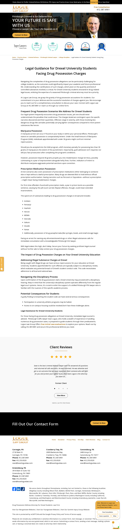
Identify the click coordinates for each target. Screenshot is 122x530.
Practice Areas (64, 2)
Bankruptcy (77, 2)
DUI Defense (44, 2)
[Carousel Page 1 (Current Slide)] (55, 388)
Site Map (81, 440)
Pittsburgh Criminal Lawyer (48, 57)
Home (15, 2)
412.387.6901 (103, 9)
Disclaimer (61, 440)
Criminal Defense (34, 2)
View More (61, 395)
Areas (71, 2)
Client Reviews (90, 440)
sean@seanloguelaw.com (22, 463)
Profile (26, 2)
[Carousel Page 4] (67, 388)
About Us (20, 2)
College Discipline (64, 57)
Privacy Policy (71, 440)
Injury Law (55, 2)
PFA (50, 2)
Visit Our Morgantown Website (23, 510)
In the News (86, 2)
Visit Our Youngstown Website (48, 510)
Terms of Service (70, 514)
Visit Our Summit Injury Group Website (75, 510)
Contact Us (94, 2)
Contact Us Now (21, 35)
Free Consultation (102, 7)
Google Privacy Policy (53, 514)
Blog (98, 440)
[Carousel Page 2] (59, 388)
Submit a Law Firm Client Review (61, 403)
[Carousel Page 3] (63, 388)
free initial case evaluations (52, 324)
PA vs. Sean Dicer (103, 2)
